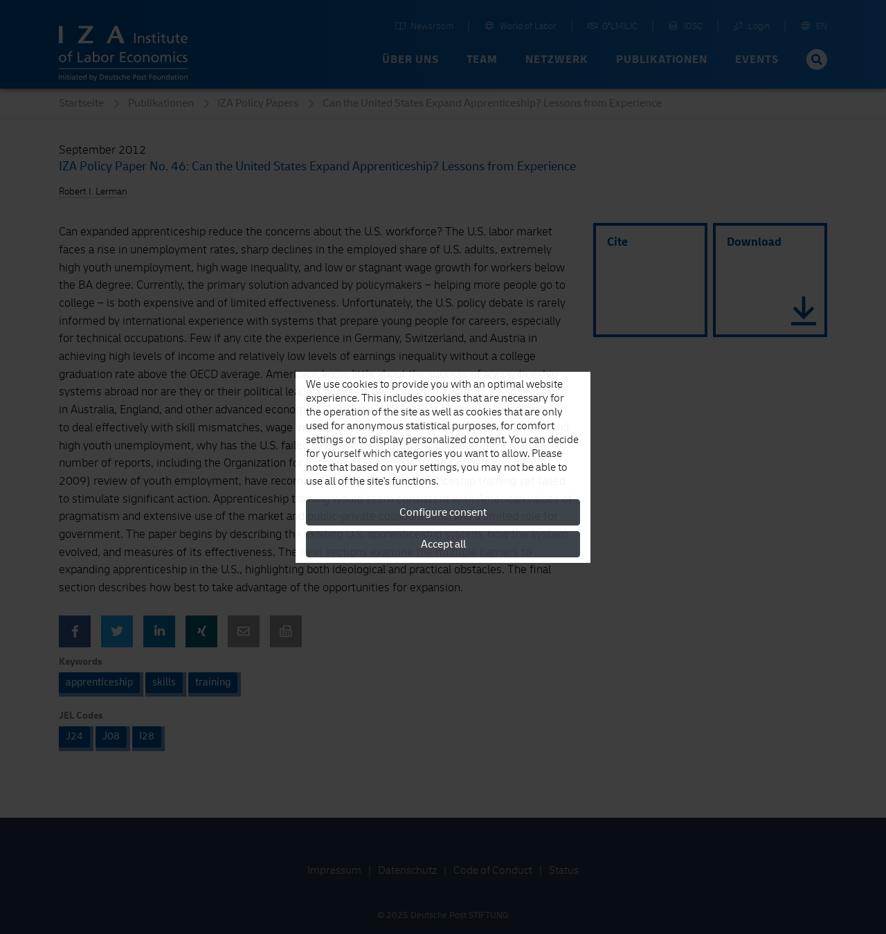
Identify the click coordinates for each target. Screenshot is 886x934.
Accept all (443, 544)
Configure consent (443, 512)
